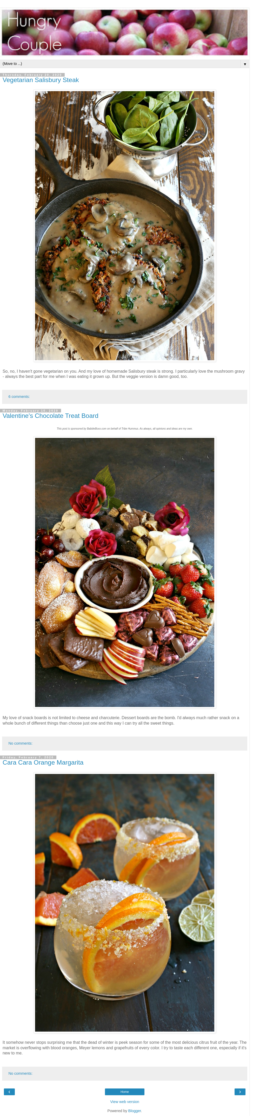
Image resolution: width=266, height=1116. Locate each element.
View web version (124, 1102)
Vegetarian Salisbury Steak (41, 79)
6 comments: (19, 397)
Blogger (134, 1111)
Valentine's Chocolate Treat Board (50, 415)
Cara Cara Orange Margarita (43, 762)
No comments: (20, 743)
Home (125, 1092)
